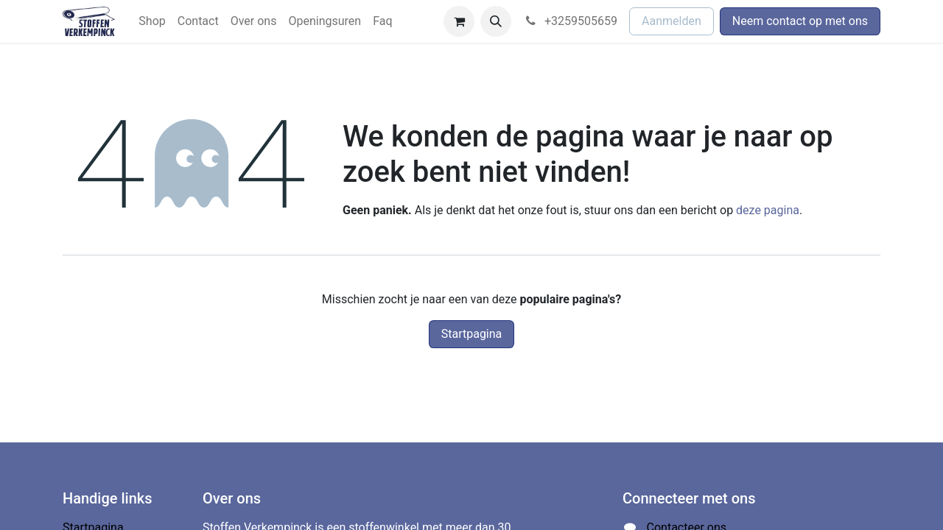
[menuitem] (152, 21)
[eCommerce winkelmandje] (459, 21)
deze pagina (767, 210)
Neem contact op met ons (800, 21)
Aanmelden (671, 21)
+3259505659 (570, 21)
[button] (495, 21)
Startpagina (471, 334)
